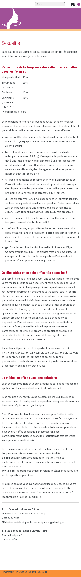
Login (44, 571)
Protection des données (28, 571)
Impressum (8, 571)
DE (73, 4)
